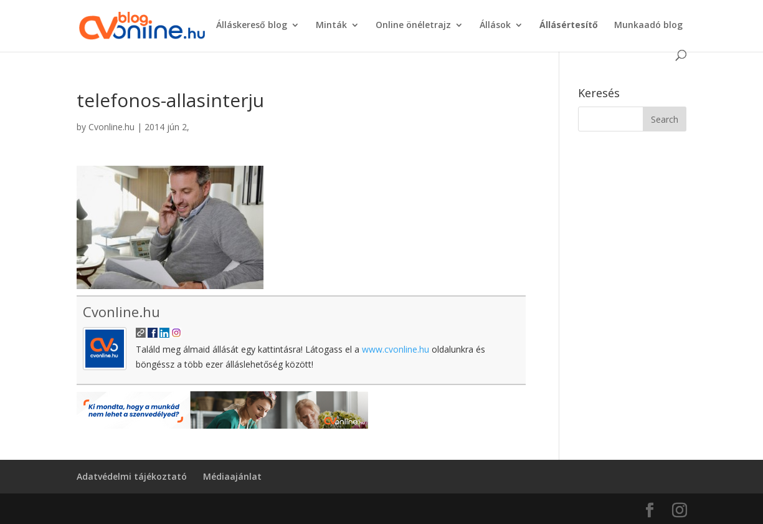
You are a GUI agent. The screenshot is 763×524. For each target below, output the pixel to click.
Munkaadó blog (648, 26)
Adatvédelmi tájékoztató (132, 476)
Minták (331, 26)
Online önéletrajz (413, 26)
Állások (495, 26)
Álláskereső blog (251, 26)
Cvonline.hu (111, 127)
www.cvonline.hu (395, 349)
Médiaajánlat (232, 476)
